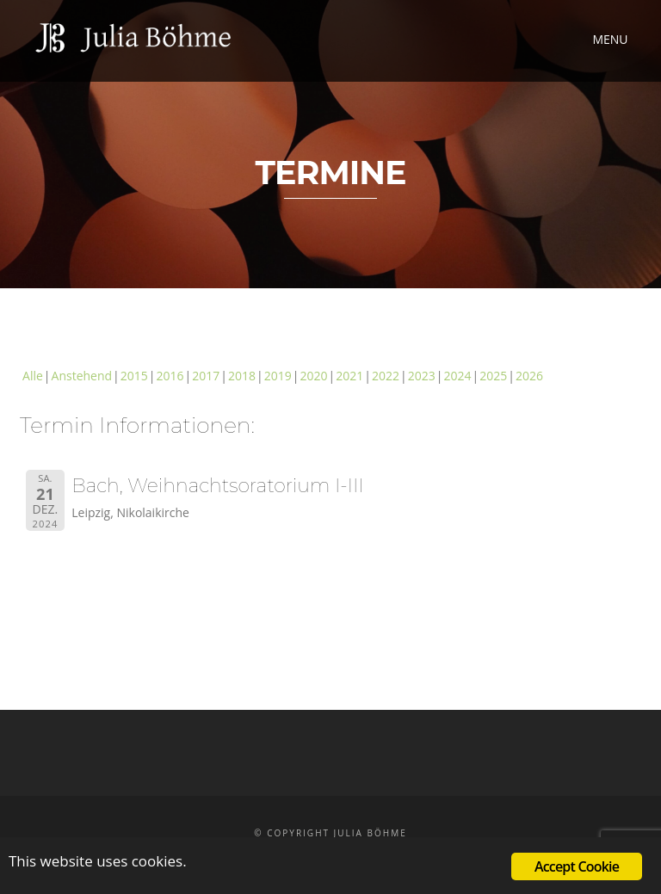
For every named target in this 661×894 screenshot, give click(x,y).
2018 (242, 375)
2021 (349, 375)
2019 (278, 375)
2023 (422, 375)
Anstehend (82, 375)
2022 (385, 375)
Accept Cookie (576, 866)
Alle (32, 375)
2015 (134, 375)
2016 (170, 375)
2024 (457, 375)
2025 (493, 375)
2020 (313, 375)
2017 (205, 375)
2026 (529, 375)
